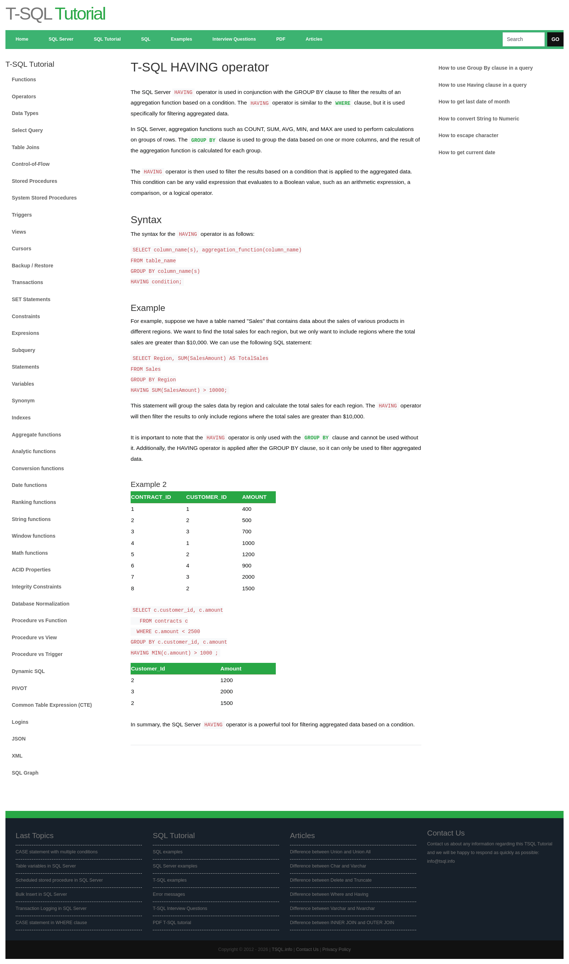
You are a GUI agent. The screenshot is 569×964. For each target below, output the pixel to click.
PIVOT (19, 688)
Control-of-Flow (31, 164)
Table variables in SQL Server (46, 866)
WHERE (343, 103)
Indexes (21, 418)
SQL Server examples (175, 866)
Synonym (23, 400)
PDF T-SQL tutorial (172, 922)
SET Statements (31, 299)
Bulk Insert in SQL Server (41, 894)
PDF (280, 39)
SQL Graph (25, 773)
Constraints (26, 316)
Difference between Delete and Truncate (331, 880)
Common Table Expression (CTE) (52, 705)
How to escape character (468, 135)
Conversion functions (38, 468)
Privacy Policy (336, 949)
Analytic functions (34, 451)
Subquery (24, 350)
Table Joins (26, 147)
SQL (146, 39)
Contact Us (307, 949)
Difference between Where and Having (329, 894)
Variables (23, 384)
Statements (25, 367)
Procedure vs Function (39, 620)
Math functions (30, 553)
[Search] (524, 39)
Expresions (25, 333)
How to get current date (466, 152)
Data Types (25, 113)
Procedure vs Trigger (37, 654)
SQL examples (168, 851)
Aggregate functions (36, 435)
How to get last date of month (473, 101)
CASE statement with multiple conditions (57, 851)
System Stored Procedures (44, 198)
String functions (31, 519)
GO (556, 39)
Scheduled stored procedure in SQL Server (59, 880)
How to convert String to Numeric (478, 119)
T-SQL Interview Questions (180, 908)
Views (19, 232)
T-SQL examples (170, 880)
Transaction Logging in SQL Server (51, 908)
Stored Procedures (34, 181)
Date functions (29, 485)
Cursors (22, 248)
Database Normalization (41, 604)
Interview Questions (234, 39)
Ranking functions (34, 502)
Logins (20, 722)
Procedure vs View (34, 637)
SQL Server (61, 39)
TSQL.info (282, 949)
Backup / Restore (32, 265)
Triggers (22, 215)
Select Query (27, 130)
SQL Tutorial (107, 39)
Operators (24, 96)
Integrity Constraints (37, 587)
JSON (19, 739)
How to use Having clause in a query (482, 85)
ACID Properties (31, 570)
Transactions (27, 282)
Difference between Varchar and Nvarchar (332, 908)
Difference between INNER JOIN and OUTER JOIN (342, 922)
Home (22, 39)
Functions (24, 79)
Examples (181, 39)
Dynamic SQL (28, 671)
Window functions (34, 536)
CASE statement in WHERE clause (51, 922)
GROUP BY (203, 140)
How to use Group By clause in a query (485, 68)
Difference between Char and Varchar (328, 866)
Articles (314, 39)
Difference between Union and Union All (330, 851)
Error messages (169, 894)
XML (17, 756)
